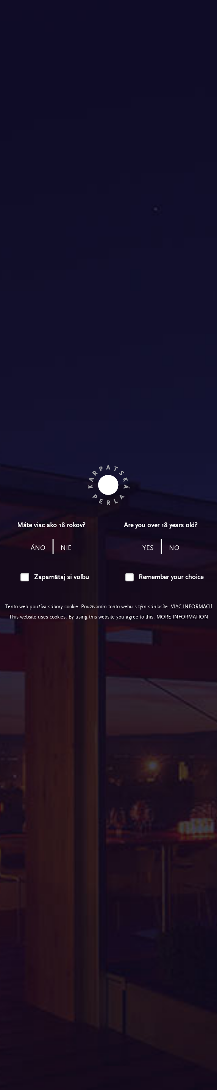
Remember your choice (171, 577)
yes (148, 548)
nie (66, 548)
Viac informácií (191, 606)
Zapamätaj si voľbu (61, 577)
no (174, 548)
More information (182, 617)
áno (38, 548)
